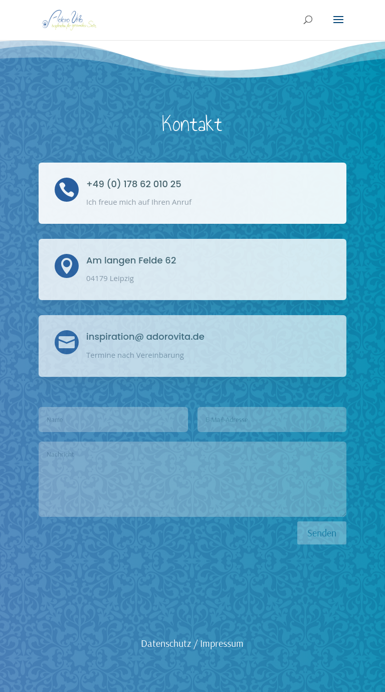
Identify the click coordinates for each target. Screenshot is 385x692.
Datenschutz (166, 643)
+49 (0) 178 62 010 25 (133, 184)
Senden (321, 532)
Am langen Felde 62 (131, 260)
